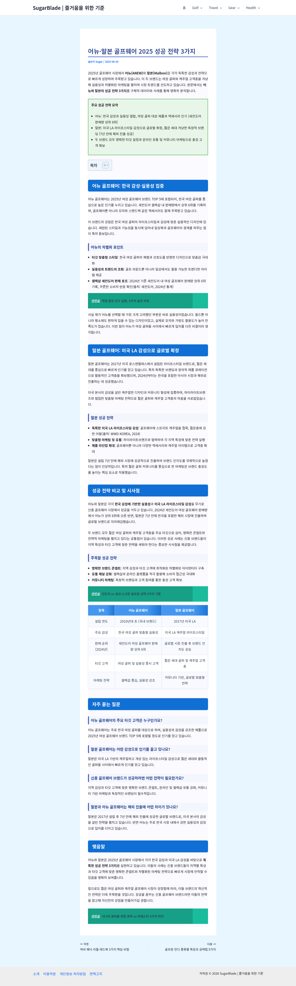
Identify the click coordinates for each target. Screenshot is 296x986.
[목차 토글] (103, 165)
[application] (200, 7)
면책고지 (95, 973)
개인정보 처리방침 (72, 973)
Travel (215, 7)
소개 (36, 973)
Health (253, 7)
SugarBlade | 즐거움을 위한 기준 (68, 7)
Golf (197, 7)
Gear (234, 7)
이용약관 (49, 973)
